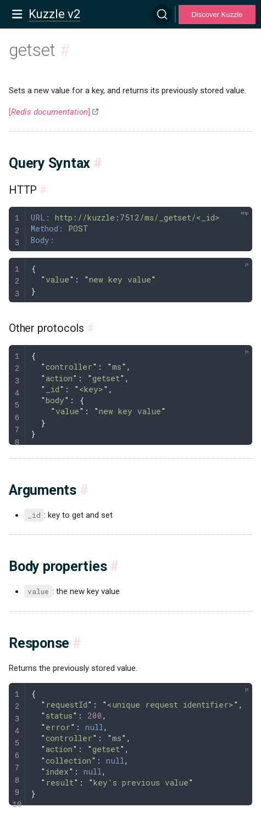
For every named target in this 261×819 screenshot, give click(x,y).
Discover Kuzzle (216, 14)
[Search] (162, 14)
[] (49, 112)
